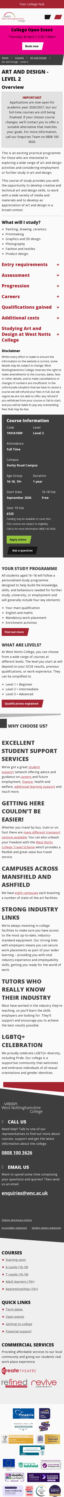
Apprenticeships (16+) (22, 1289)
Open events (15, 1317)
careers (26, 777)
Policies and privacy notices (17, 1220)
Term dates (14, 1309)
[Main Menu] (58, 17)
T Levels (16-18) (17, 1274)
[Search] (47, 17)
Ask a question (22, 550)
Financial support (19, 1331)
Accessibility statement (14, 1228)
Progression (15, 286)
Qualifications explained (21, 703)
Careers (11, 296)
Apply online (18, 539)
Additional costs (20, 318)
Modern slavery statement (46, 1228)
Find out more (14, 632)
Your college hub (32, 4)
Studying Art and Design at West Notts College (26, 334)
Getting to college (19, 1324)
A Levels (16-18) (17, 1267)
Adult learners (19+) (20, 1281)
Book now (32, 46)
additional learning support (34, 787)
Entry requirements (25, 264)
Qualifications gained (27, 307)
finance (27, 782)
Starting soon (16, 1260)
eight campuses (26, 893)
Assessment (16, 275)
